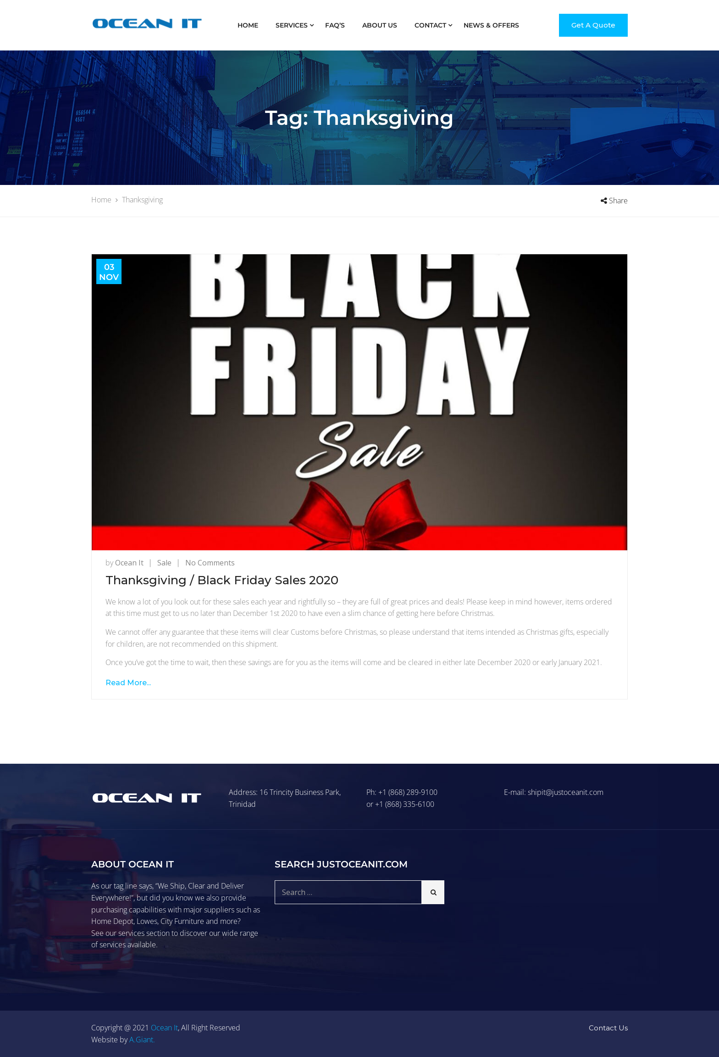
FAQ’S (335, 25)
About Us (379, 25)
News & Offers (491, 25)
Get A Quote (593, 25)
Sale (164, 563)
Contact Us (608, 1027)
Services (292, 25)
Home (248, 25)
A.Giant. (142, 1040)
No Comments (210, 563)
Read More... (128, 682)
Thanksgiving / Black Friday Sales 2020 (221, 580)
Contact (430, 25)
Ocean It (129, 563)
